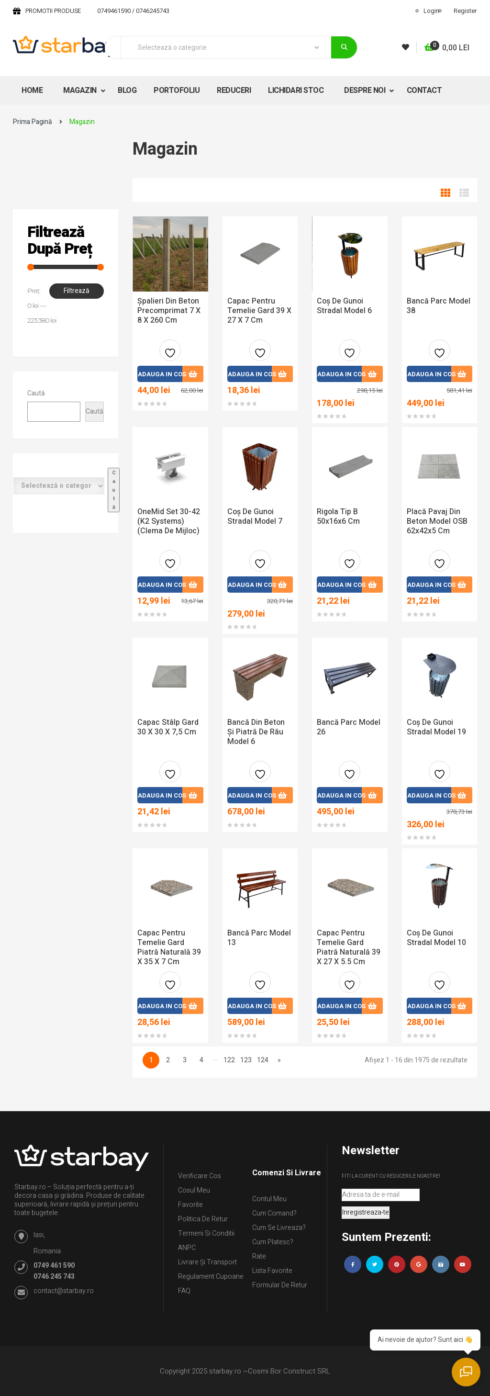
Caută (36, 393)
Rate (259, 1256)
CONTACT (424, 90)
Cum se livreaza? (279, 1228)
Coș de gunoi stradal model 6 (344, 305)
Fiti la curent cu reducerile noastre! (391, 1176)
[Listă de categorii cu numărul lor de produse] (58, 486)
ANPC (187, 1248)
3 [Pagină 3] (185, 1060)
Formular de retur (279, 1285)
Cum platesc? (272, 1242)
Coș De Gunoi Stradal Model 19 (436, 727)
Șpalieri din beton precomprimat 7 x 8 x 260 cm (168, 310)
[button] (446, 48)
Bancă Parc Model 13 (259, 937)
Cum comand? (274, 1213)
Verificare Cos (199, 1176)
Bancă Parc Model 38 (438, 305)
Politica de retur (203, 1219)
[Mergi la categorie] (114, 490)
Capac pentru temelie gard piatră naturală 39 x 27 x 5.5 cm (348, 947)
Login (431, 10)
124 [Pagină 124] (262, 1060)
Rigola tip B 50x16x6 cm (338, 516)
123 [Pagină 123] (246, 1060)
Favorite (190, 1205)
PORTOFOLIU (177, 90)
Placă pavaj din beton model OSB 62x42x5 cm (437, 521)
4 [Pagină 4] (201, 1060)
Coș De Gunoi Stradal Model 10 (436, 937)
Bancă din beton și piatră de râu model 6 (256, 732)
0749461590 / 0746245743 (133, 10)
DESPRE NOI (365, 90)
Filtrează (76, 291)
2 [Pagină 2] (168, 1060)
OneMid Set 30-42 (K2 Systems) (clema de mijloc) (168, 521)
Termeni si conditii (206, 1233)
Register (465, 10)
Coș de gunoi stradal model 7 (254, 516)
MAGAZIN (80, 90)
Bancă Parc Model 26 (348, 727)
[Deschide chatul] (466, 1372)
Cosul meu (194, 1190)
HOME (32, 90)
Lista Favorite (272, 1271)
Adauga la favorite (170, 354)
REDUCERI (234, 90)
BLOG (127, 90)
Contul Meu (269, 1199)
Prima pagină (32, 122)
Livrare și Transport (207, 1262)
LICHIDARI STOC (295, 90)
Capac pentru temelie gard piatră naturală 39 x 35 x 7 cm (169, 947)
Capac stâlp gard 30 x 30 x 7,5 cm (168, 727)
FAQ (184, 1291)
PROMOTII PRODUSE (53, 10)
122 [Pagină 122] (229, 1060)
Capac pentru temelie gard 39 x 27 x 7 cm (259, 310)
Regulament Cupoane (211, 1277)
